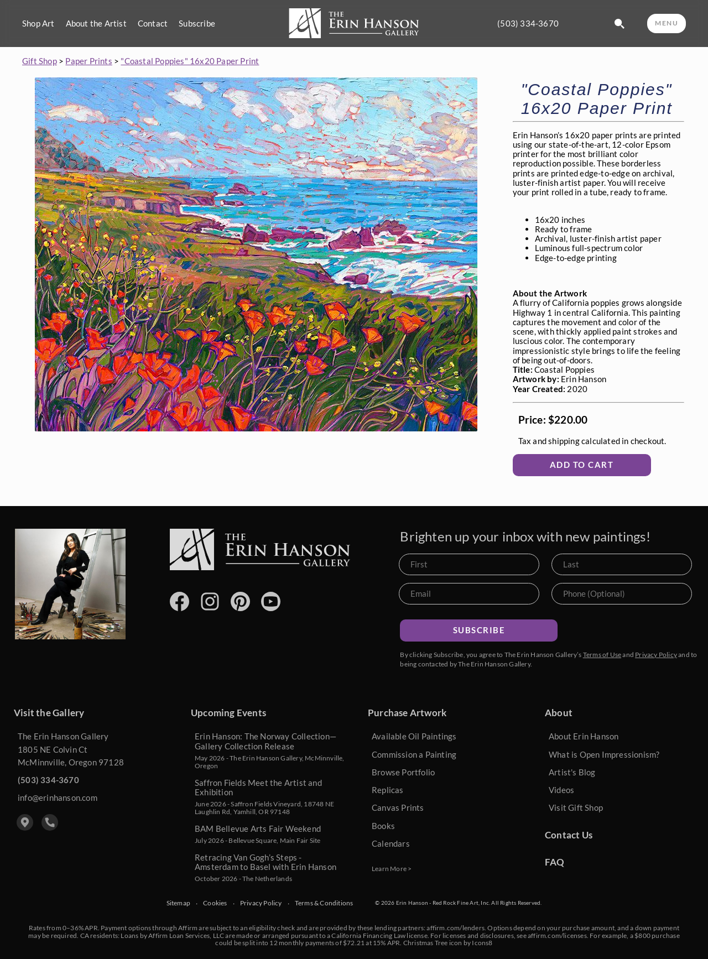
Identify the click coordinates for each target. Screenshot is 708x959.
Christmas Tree (425, 943)
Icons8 (482, 943)
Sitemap (178, 903)
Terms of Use (602, 654)
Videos (561, 790)
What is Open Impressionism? (604, 754)
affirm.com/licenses (557, 935)
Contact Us (568, 835)
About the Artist (96, 23)
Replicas (388, 790)
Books (383, 826)
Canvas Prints (398, 807)
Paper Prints (88, 61)
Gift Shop (39, 61)
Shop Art (38, 23)
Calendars (391, 843)
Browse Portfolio (403, 772)
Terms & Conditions (324, 903)
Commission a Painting (414, 754)
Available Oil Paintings (414, 736)
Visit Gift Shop (576, 807)
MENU (666, 23)
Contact (153, 23)
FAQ (555, 862)
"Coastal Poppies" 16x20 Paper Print (190, 61)
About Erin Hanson (583, 736)
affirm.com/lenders (455, 928)
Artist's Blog (572, 772)
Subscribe (197, 23)
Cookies (215, 903)
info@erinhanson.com (57, 797)
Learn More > (392, 868)
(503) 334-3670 (528, 23)
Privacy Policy (656, 654)
